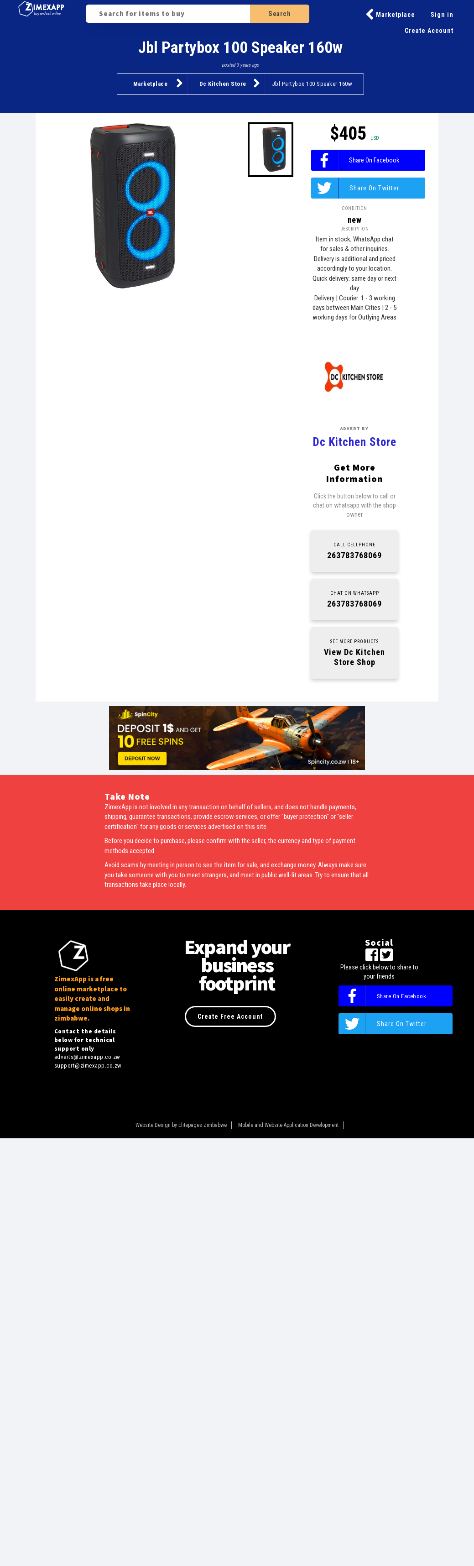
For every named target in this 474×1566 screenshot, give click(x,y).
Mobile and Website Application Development (288, 1125)
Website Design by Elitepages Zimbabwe (181, 1125)
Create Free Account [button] (230, 1016)
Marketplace (390, 15)
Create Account (429, 30)
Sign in (442, 14)
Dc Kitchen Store (229, 83)
